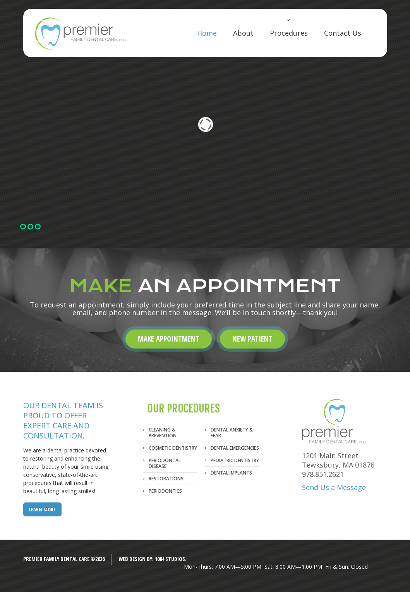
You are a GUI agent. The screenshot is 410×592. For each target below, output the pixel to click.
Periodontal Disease (165, 463)
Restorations (166, 478)
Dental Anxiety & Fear (232, 432)
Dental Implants (231, 472)
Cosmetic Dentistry (173, 448)
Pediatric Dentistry (235, 460)
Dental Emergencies (235, 448)
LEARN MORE (42, 509)
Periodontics (165, 491)
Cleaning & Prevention (163, 432)
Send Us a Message (334, 487)
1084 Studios (170, 559)
